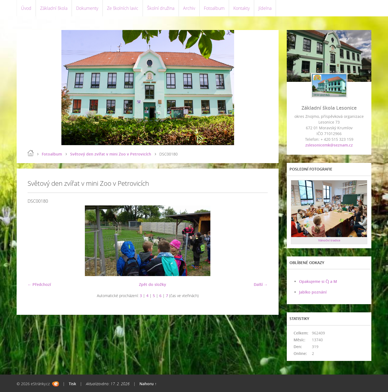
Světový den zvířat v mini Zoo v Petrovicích (110, 154)
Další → (261, 284)
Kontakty (241, 8)
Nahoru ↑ (148, 383)
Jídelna (264, 8)
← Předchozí (39, 284)
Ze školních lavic (122, 8)
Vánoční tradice (329, 240)
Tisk (72, 383)
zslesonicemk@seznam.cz (329, 145)
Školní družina (160, 8)
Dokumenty (87, 8)
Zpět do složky (152, 284)
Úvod (26, 8)
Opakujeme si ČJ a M (318, 281)
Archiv (189, 8)
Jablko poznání (313, 292)
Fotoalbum (214, 8)
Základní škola (53, 8)
